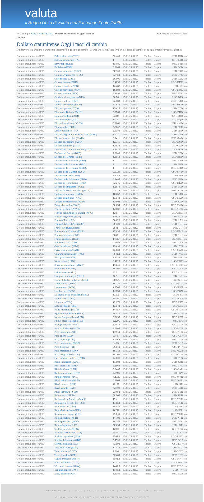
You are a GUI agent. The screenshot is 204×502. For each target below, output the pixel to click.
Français (92, 490)
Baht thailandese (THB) (66, 56)
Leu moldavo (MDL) (65, 283)
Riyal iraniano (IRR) (65, 384)
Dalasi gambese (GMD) (66, 100)
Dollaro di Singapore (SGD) (69, 186)
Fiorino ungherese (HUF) (67, 216)
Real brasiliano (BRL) (66, 365)
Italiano (159, 490)
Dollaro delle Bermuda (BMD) (70, 167)
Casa (34, 33)
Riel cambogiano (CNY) (67, 372)
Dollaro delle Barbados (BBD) (70, 164)
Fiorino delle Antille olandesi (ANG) (73, 212)
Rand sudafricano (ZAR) (67, 361)
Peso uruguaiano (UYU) (67, 354)
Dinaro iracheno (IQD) (66, 119)
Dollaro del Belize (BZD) (67, 153)
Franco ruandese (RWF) (66, 238)
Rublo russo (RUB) (64, 395)
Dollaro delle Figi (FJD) (67, 175)
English (76, 490)
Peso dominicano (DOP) (67, 343)
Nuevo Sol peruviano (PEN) (69, 317)
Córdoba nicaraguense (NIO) (69, 97)
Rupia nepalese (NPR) (66, 417)
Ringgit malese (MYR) (66, 376)
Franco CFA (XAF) (64, 220)
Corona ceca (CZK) (64, 78)
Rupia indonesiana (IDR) (67, 410)
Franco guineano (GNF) (66, 235)
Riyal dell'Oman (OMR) (67, 380)
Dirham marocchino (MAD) (69, 138)
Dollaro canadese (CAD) (67, 145)
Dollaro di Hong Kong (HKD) (70, 182)
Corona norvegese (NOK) (67, 89)
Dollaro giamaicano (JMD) (68, 193)
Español (125, 490)
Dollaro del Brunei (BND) (68, 156)
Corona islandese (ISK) (66, 85)
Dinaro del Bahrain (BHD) (68, 112)
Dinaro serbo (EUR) (64, 127)
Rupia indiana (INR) (65, 406)
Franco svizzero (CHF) (66, 242)
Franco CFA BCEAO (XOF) (69, 223)
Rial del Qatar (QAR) (65, 369)
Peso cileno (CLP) (64, 335)
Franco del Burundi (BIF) (67, 227)
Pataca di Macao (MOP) (67, 328)
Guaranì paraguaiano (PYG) (69, 253)
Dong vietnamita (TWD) (67, 205)
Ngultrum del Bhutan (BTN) (69, 313)
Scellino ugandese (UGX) (67, 436)
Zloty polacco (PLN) (65, 473)
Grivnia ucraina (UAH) (66, 250)
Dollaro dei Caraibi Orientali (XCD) (73, 149)
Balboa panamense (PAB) (67, 59)
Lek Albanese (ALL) (65, 272)
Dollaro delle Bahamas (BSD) (70, 160)
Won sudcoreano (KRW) (67, 466)
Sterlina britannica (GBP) (67, 440)
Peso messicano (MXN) (66, 350)
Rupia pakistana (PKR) (66, 421)
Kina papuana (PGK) (65, 257)
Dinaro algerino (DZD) (66, 108)
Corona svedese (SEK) (66, 93)
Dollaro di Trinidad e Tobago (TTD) (73, 190)
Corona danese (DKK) (66, 82)
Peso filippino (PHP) (65, 346)
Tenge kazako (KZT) (65, 455)
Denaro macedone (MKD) (68, 104)
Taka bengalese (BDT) (66, 447)
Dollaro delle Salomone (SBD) (70, 179)
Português (142, 490)
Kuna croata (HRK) (64, 261)
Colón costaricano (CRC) (67, 71)
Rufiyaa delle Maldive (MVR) (70, 399)
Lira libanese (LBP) (64, 298)
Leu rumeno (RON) (64, 287)
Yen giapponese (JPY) (66, 469)
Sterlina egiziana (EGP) (66, 443)
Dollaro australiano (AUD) (68, 141)
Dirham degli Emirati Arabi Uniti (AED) (75, 134)
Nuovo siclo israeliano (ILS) (69, 320)
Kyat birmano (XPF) (65, 268)
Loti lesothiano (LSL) (65, 305)
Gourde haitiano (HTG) (66, 246)
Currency (142, 497)
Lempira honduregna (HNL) (69, 276)
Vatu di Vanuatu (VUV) (66, 462)
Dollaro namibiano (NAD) (68, 197)
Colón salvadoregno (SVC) (68, 74)
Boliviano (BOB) (63, 67)
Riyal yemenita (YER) (66, 391)
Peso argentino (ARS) (65, 331)
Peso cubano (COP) (64, 339)
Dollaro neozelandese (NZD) (69, 201)
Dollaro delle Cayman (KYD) (69, 171)
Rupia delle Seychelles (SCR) (69, 402)
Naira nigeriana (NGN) (66, 309)
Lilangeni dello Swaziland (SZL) (71, 294)
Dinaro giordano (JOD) (66, 115)
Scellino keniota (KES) (66, 428)
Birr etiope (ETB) (63, 63)
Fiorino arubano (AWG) (66, 208)
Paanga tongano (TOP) (66, 324)
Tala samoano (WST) (65, 451)
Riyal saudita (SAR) (64, 387)
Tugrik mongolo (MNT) (66, 458)
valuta (41, 13)
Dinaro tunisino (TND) (66, 130)
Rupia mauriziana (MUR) (67, 414)
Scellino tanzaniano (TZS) (68, 432)
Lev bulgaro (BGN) (64, 291)
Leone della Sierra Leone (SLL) (71, 279)
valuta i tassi (45, 33)
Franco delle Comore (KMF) (69, 231)
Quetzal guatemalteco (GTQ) (69, 358)
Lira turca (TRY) (63, 302)
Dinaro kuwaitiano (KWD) (68, 123)
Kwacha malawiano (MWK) (69, 264)
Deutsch (109, 490)
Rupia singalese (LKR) (66, 425)
